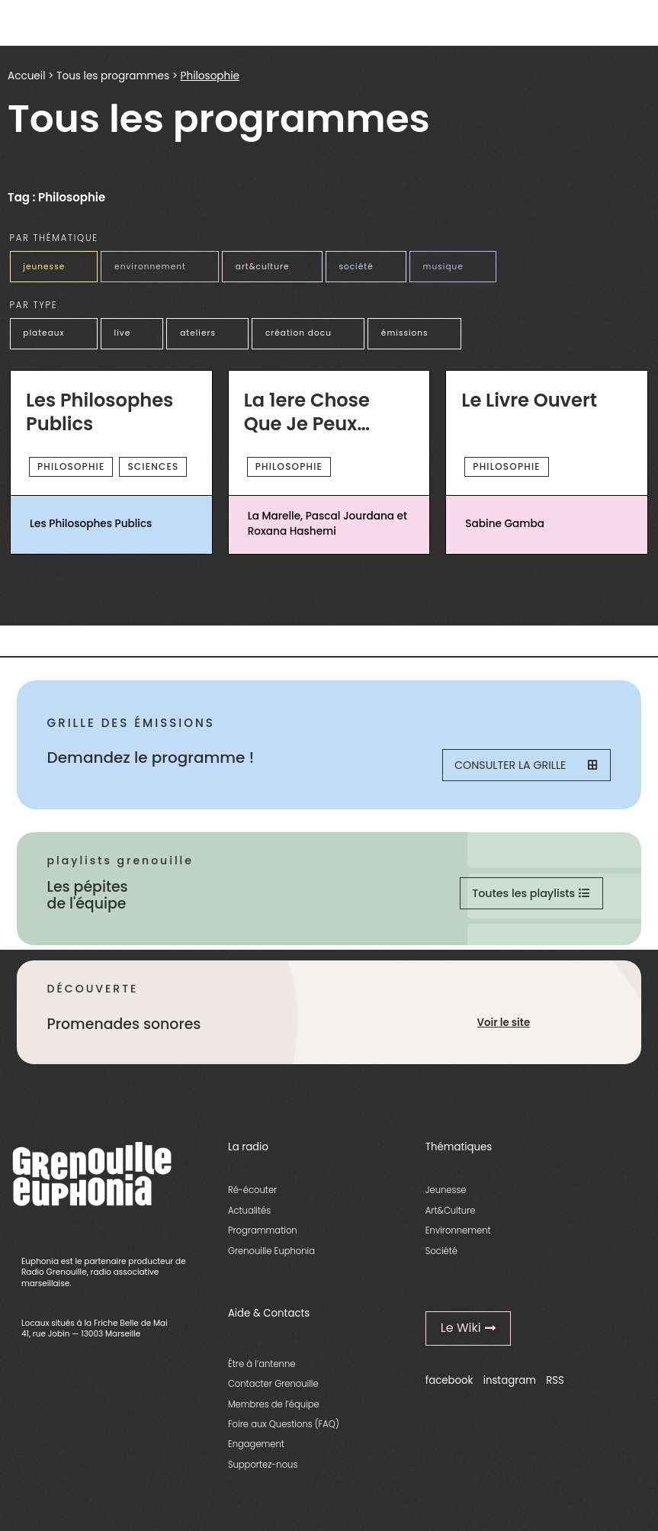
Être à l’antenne (262, 1371)
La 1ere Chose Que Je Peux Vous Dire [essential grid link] (307, 406)
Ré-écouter (252, 1198)
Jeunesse (446, 1198)
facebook (449, 1388)
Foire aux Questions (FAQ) (283, 1432)
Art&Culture (450, 1218)
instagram (509, 1388)
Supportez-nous (262, 1472)
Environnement (458, 1239)
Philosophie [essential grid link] (70, 459)
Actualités (249, 1218)
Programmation (262, 1239)
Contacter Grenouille (273, 1391)
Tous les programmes (112, 76)
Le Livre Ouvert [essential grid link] (529, 394)
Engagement (256, 1452)
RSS (555, 1388)
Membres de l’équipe (273, 1412)
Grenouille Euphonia (271, 1259)
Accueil (26, 76)
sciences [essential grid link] (152, 459)
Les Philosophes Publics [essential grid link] (99, 406)
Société (441, 1259)
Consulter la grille (524, 767)
